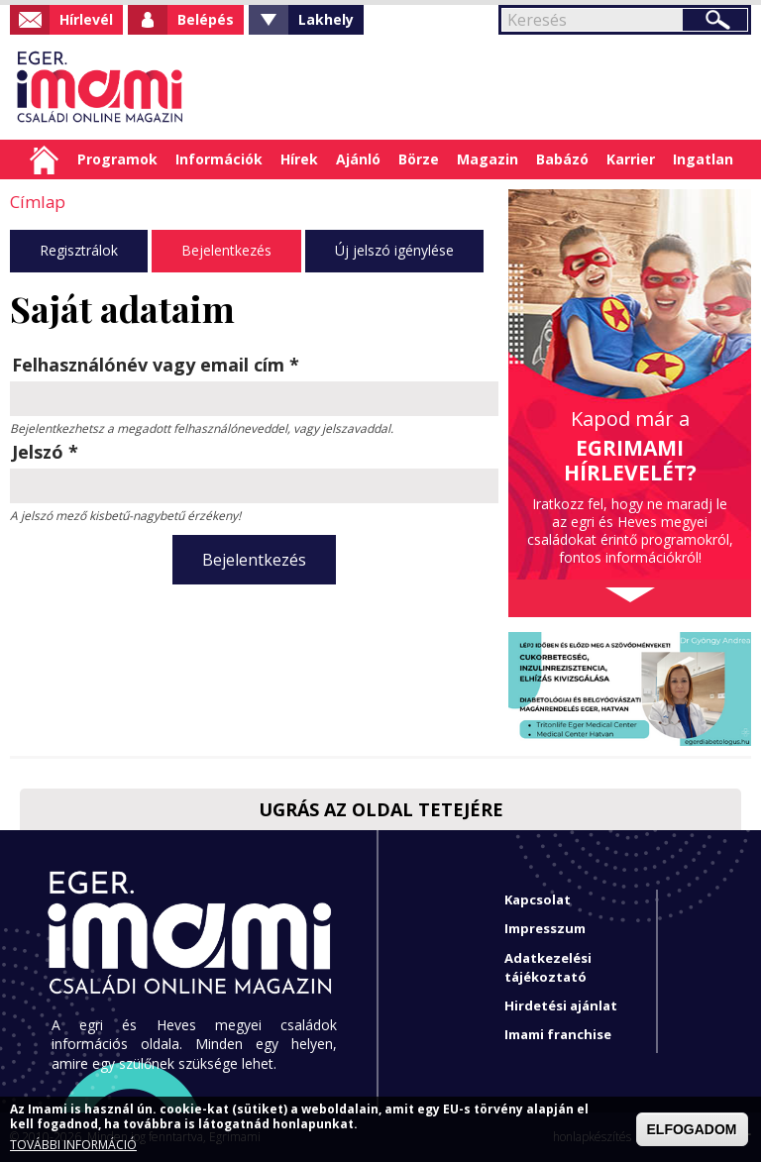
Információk (219, 159)
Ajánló (358, 159)
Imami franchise (557, 1034)
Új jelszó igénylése (394, 249)
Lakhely (326, 19)
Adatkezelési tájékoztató (548, 967)
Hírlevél (86, 19)
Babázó (562, 159)
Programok (117, 159)
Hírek (299, 159)
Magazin (487, 159)
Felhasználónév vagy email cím (155, 363)
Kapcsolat (537, 899)
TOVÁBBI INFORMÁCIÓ (73, 1145)
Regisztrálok (79, 249)
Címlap (44, 159)
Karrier (630, 159)
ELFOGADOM (692, 1129)
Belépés (205, 19)
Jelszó (45, 451)
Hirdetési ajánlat (560, 1005)
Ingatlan (703, 159)
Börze (418, 159)
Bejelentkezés (226, 249)
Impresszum (545, 928)
